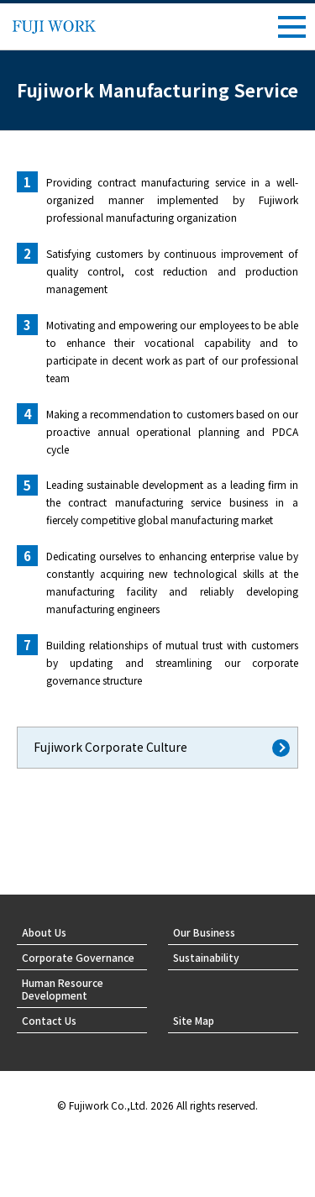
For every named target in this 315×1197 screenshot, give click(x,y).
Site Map (193, 1020)
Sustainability (206, 957)
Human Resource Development (62, 988)
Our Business (204, 932)
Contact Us (49, 1020)
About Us (44, 932)
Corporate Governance (78, 957)
